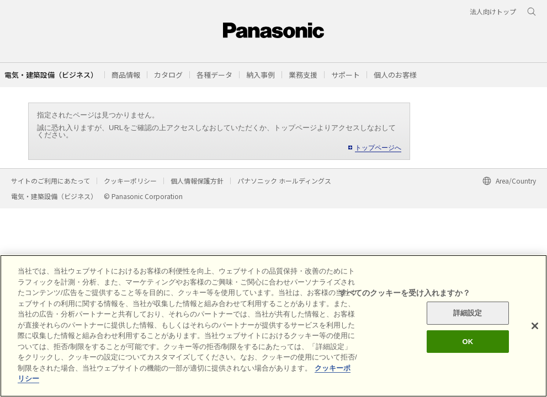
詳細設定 (467, 313)
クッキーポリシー (130, 180)
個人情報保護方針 (197, 180)
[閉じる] (535, 326)
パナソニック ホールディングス (284, 180)
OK (467, 341)
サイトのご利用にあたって (50, 180)
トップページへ (378, 148)
